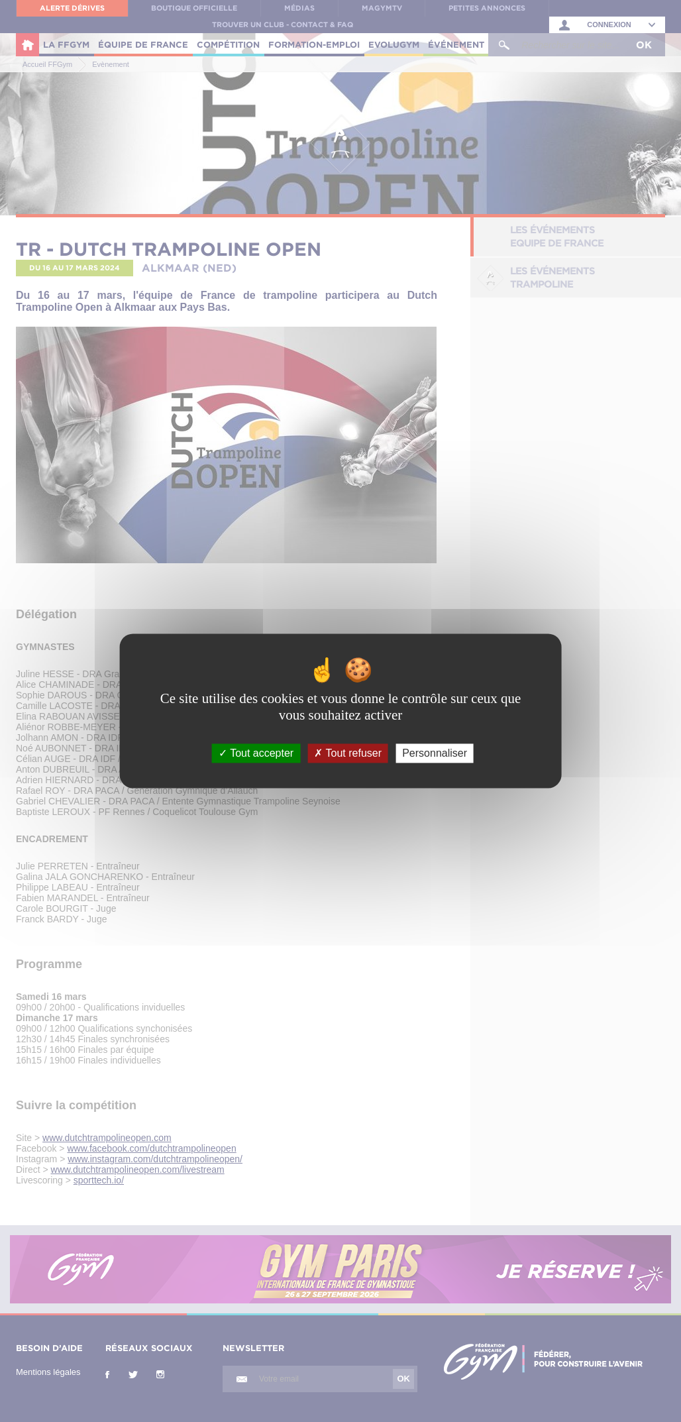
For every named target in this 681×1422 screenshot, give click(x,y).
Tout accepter (256, 753)
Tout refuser (348, 753)
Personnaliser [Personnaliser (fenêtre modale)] (434, 753)
